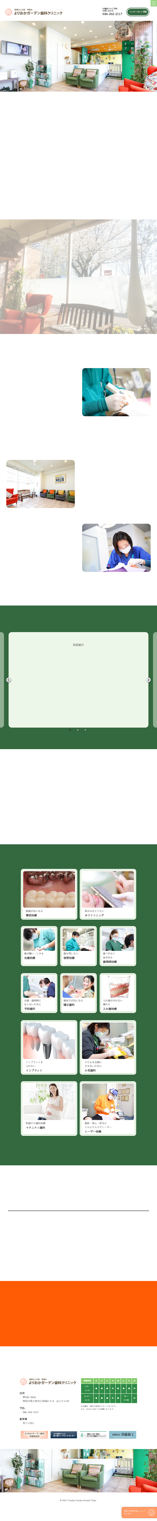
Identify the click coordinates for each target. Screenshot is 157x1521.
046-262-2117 (112, 14)
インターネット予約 (137, 12)
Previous (8, 680)
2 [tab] (77, 730)
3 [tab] (85, 730)
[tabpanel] (78, 680)
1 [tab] (70, 730)
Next (148, 680)
